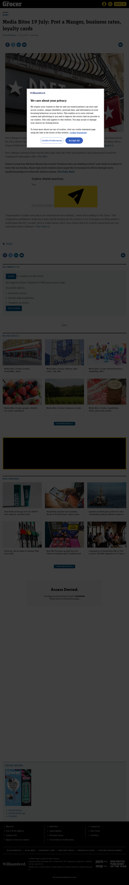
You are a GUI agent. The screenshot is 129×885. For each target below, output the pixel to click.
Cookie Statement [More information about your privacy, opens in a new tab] (78, 132)
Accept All (74, 140)
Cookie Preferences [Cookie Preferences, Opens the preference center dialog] (52, 140)
